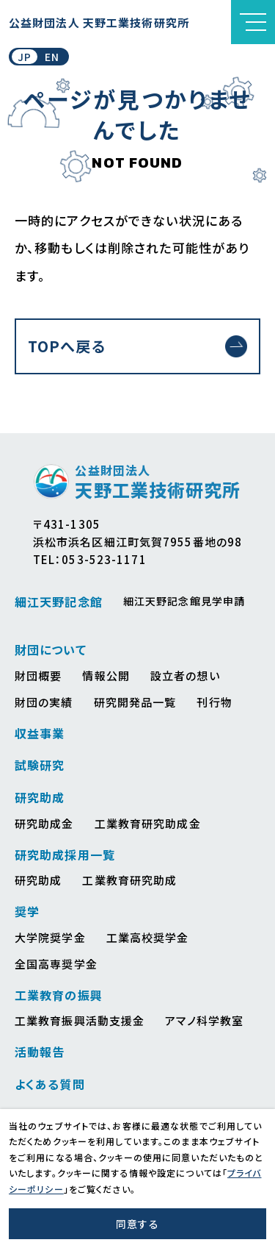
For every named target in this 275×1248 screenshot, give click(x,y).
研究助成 (40, 797)
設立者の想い (185, 675)
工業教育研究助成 (129, 880)
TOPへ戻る (67, 346)
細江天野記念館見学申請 (184, 600)
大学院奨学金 (50, 937)
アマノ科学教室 (204, 1020)
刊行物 (214, 702)
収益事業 (40, 733)
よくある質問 (50, 1084)
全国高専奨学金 (56, 963)
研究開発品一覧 (135, 702)
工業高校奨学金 (147, 937)
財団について (51, 649)
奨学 (27, 911)
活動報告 (40, 1051)
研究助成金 (44, 823)
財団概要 (38, 675)
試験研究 (40, 765)
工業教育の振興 (59, 995)
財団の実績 (44, 702)
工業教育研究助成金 (148, 823)
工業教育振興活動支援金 (79, 1020)
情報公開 (105, 675)
